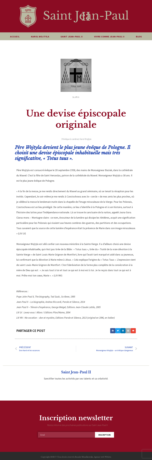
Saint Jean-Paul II (86, 16)
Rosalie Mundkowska (84, 457)
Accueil (15, 36)
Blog (139, 36)
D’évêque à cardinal (70, 139)
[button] (112, 330)
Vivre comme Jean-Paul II (109, 36)
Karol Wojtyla (40, 36)
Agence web (99, 457)
